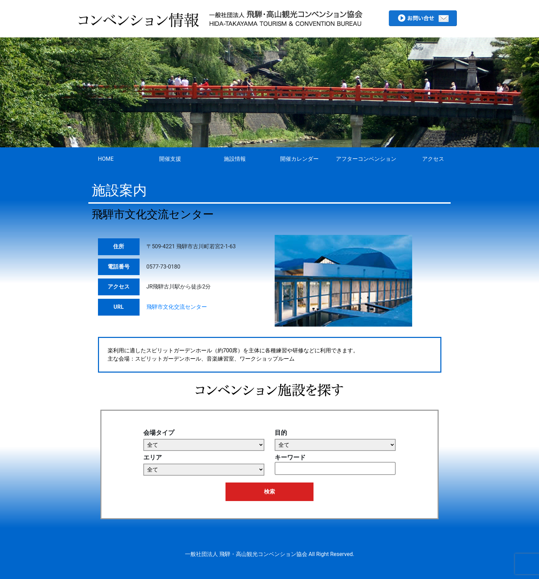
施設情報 (235, 159)
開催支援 (170, 159)
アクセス (433, 159)
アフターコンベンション (366, 159)
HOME (105, 159)
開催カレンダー (299, 159)
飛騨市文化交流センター (176, 307)
